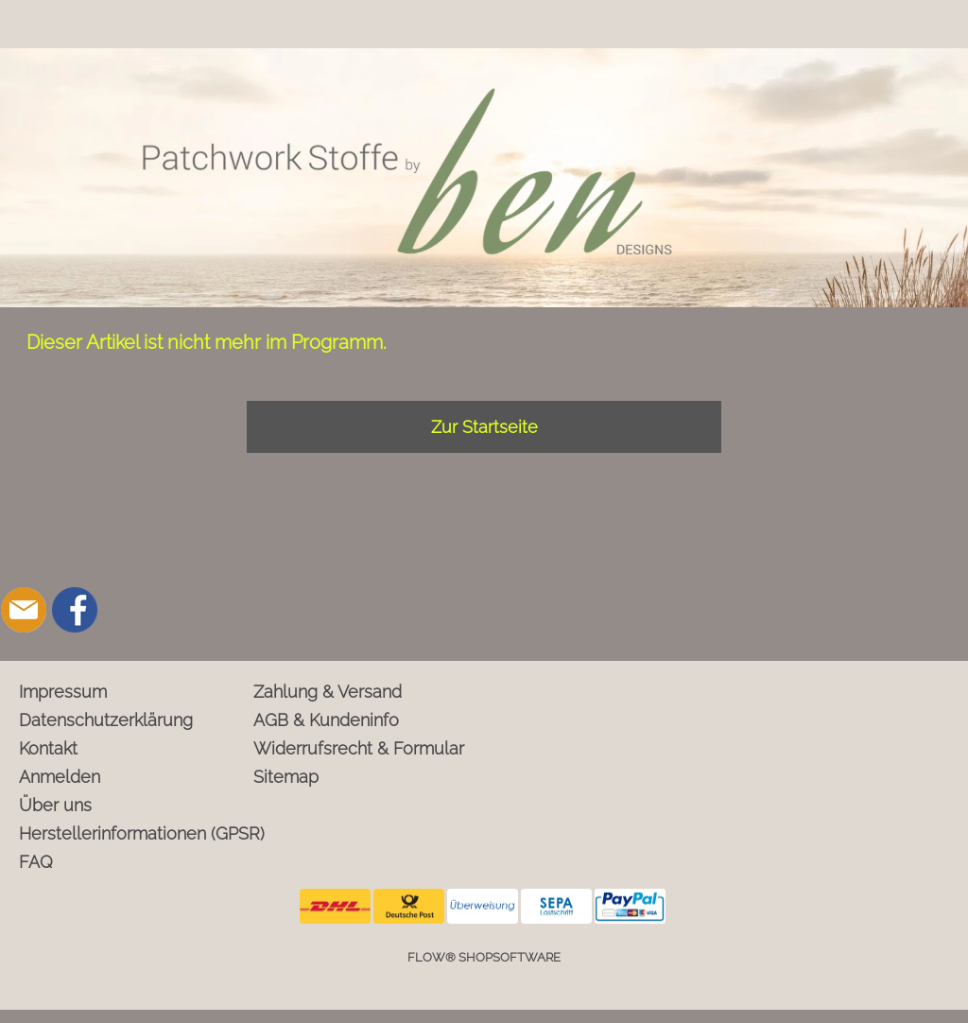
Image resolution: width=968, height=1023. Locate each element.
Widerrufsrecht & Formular (358, 748)
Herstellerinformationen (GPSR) (132, 833)
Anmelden (59, 777)
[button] (23, 536)
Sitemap (286, 777)
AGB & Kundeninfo (326, 720)
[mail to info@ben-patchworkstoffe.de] (23, 609)
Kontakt (48, 748)
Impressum (63, 692)
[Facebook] (74, 609)
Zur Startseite (484, 427)
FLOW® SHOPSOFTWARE (484, 957)
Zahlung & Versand (327, 692)
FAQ (36, 862)
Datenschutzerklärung (106, 720)
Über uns (55, 805)
